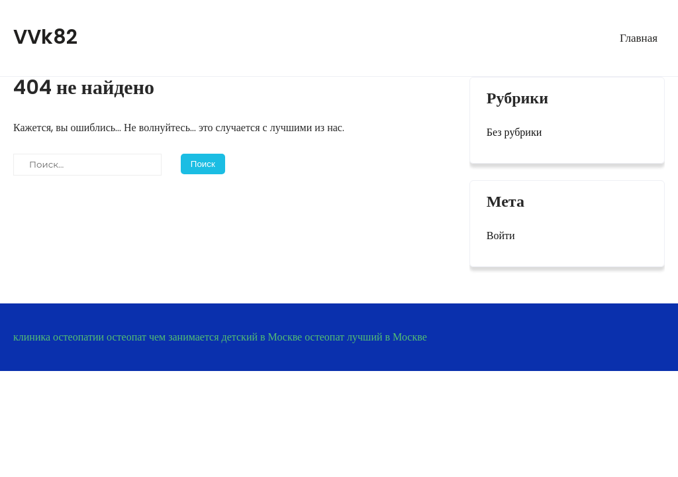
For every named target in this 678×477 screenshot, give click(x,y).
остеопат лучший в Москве (366, 336)
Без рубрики (514, 132)
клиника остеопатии (58, 336)
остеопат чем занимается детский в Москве (204, 336)
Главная (638, 38)
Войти (501, 235)
